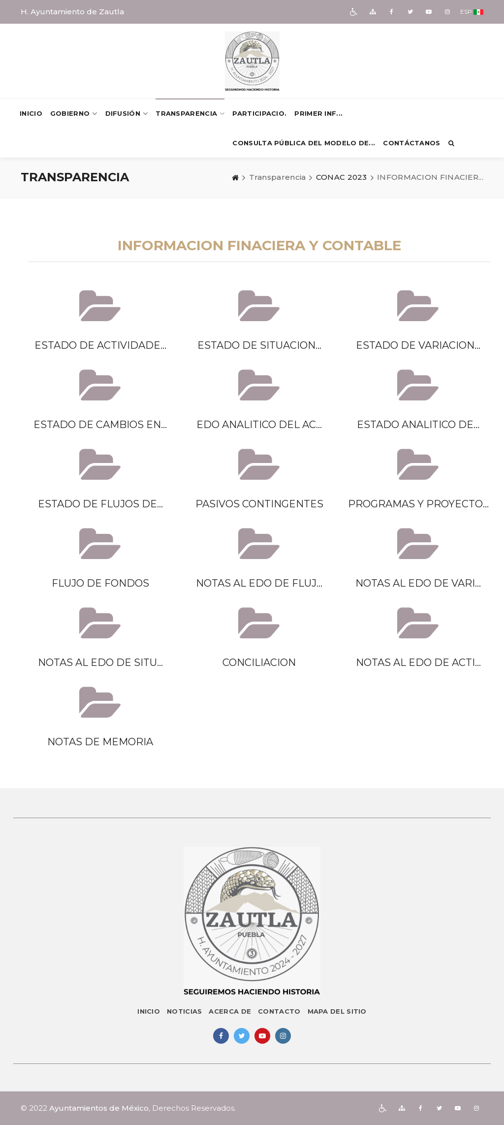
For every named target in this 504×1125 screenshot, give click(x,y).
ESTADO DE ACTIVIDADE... (100, 345)
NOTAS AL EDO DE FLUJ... (259, 583)
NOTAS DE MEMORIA (100, 742)
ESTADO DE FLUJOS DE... (100, 504)
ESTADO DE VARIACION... (418, 345)
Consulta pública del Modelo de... (303, 143)
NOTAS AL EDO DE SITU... (100, 662)
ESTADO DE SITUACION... (259, 345)
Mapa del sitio (337, 1011)
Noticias (184, 1011)
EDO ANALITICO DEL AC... (259, 424)
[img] (354, 12)
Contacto (279, 1011)
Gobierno (73, 113)
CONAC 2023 (341, 177)
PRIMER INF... (318, 113)
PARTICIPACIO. (259, 113)
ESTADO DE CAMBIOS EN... (100, 424)
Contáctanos (411, 143)
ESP (466, 11)
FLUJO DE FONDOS (100, 583)
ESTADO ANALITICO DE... (418, 424)
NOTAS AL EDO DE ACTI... (418, 662)
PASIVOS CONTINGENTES (259, 504)
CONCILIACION (259, 662)
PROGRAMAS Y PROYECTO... (418, 504)
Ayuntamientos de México (99, 1108)
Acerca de (230, 1011)
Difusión (126, 113)
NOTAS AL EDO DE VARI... (418, 583)
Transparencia (190, 113)
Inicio (31, 113)
